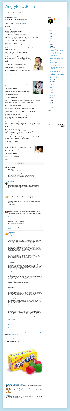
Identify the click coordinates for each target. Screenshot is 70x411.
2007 (50, 100)
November (52, 79)
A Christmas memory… (54, 55)
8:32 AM (9, 228)
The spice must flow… (54, 69)
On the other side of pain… (54, 65)
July (51, 86)
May (51, 89)
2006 (50, 102)
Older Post (41, 332)
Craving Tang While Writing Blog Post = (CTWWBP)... (21, 388)
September (52, 82)
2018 (50, 33)
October (51, 81)
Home (25, 332)
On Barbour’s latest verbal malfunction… (57, 58)
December (52, 47)
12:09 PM (10, 178)
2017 (50, 35)
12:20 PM (10, 259)
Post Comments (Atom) (14, 334)
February (51, 93)
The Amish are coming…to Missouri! (56, 50)
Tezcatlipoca (10, 232)
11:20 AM (10, 235)
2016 (50, 36)
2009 (50, 97)
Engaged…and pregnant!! (54, 52)
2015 (50, 38)
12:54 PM (10, 320)
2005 (50, 103)
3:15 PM (9, 327)
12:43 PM (10, 271)
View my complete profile (58, 20)
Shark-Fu (10, 181)
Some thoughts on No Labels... (55, 64)
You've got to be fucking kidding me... (56, 73)
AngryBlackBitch (20, 6)
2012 (50, 43)
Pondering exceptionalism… (55, 49)
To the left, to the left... (54, 62)
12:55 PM (10, 283)
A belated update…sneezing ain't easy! (57, 74)
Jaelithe (9, 209)
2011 (50, 44)
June (51, 87)
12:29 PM (10, 191)
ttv (8, 324)
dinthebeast (10, 195)
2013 (50, 41)
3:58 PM (9, 216)
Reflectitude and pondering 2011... (56, 53)
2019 (50, 32)
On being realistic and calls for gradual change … (15, 384)
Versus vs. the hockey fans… (55, 56)
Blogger (39, 405)
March (51, 92)
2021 (50, 28)
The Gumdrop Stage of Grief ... (12, 338)
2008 (50, 99)
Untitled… (8, 395)
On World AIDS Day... (54, 76)
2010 (50, 46)
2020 (50, 30)
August (51, 84)
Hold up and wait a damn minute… (56, 71)
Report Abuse (51, 107)
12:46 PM (10, 206)
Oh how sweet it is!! (53, 77)
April (51, 90)
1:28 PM (9, 306)
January (51, 95)
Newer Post (8, 332)
